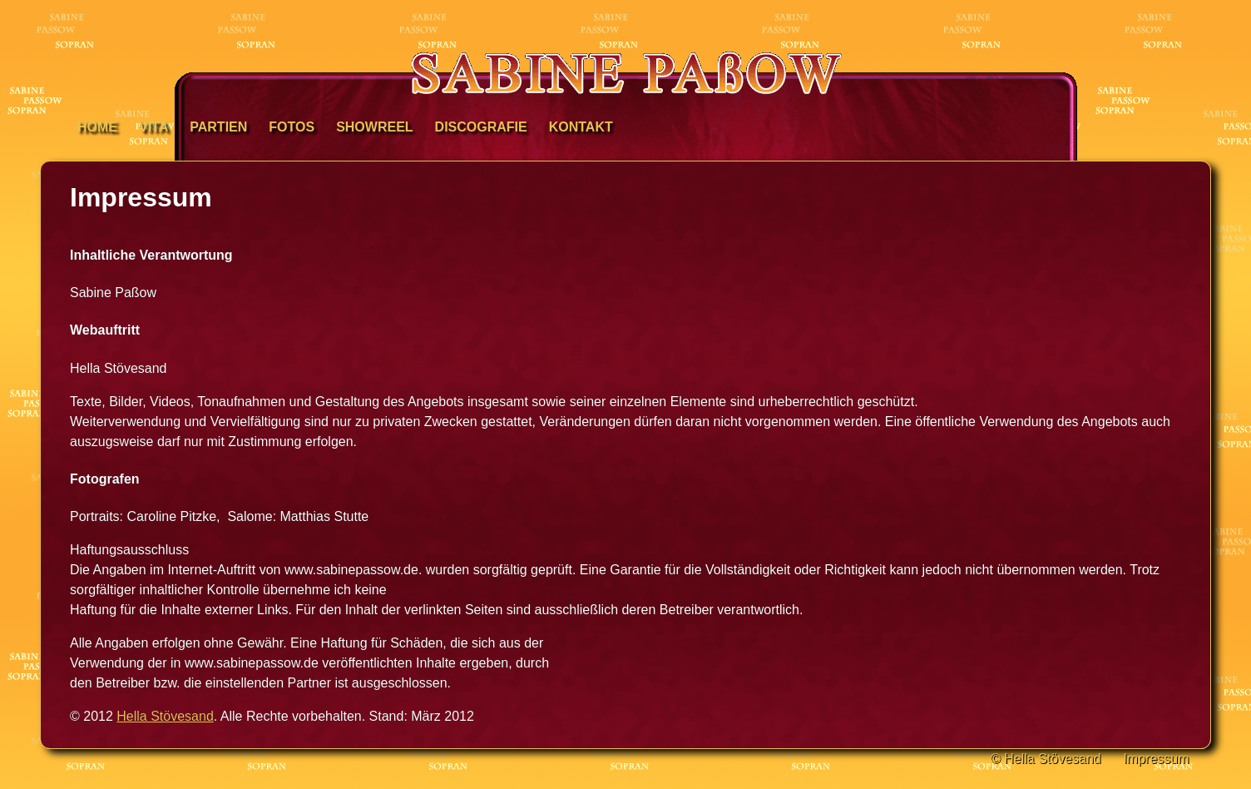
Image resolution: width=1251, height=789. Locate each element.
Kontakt (581, 127)
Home (97, 127)
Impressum (1156, 759)
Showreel (374, 127)
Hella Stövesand (165, 716)
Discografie (481, 127)
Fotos (291, 127)
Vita (153, 127)
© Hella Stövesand (1046, 759)
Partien (218, 127)
